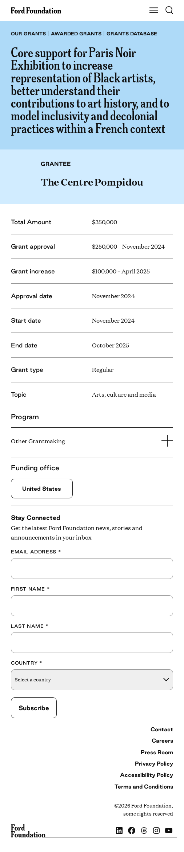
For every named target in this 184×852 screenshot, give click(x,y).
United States (41, 488)
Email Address (36, 551)
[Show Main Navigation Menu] (153, 10)
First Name (30, 588)
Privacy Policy (154, 763)
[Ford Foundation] (28, 830)
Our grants (28, 33)
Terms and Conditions (144, 786)
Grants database (132, 33)
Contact (162, 729)
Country (26, 662)
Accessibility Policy (146, 775)
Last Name (30, 626)
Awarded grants (76, 33)
